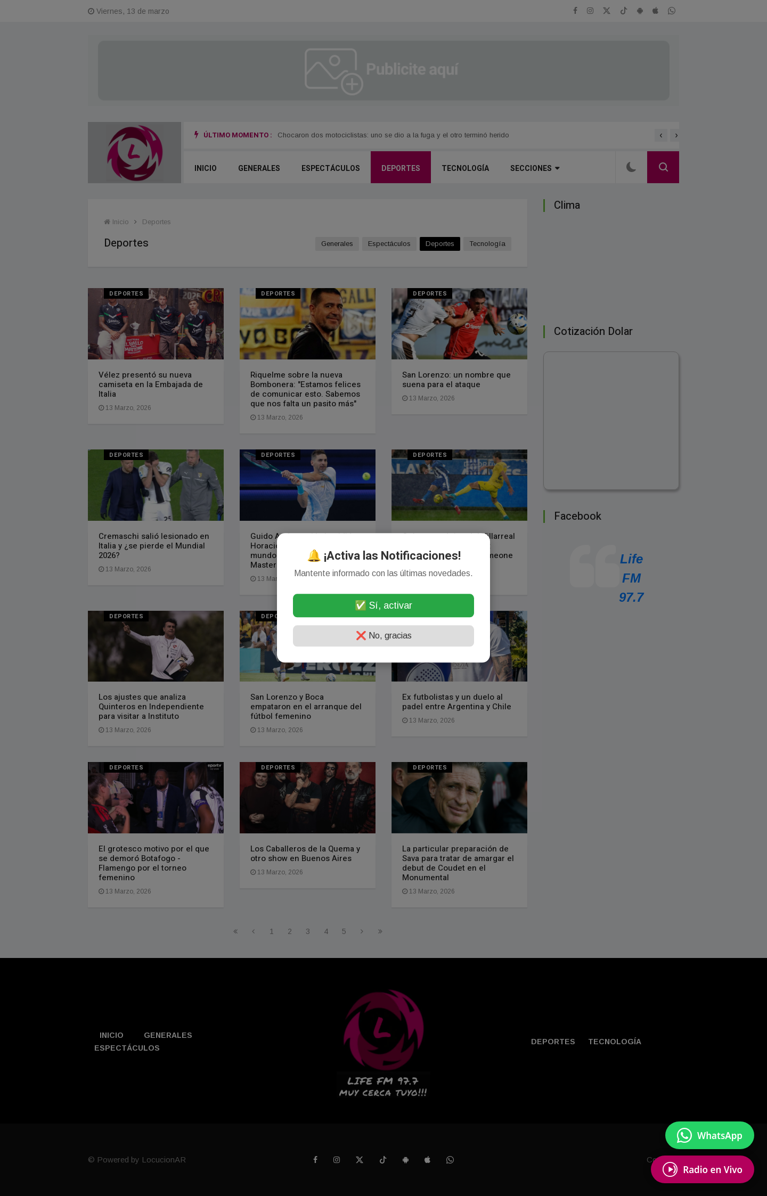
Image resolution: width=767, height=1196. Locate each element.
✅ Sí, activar (383, 606)
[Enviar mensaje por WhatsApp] (709, 1135)
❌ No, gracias (384, 636)
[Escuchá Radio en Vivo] (702, 1169)
